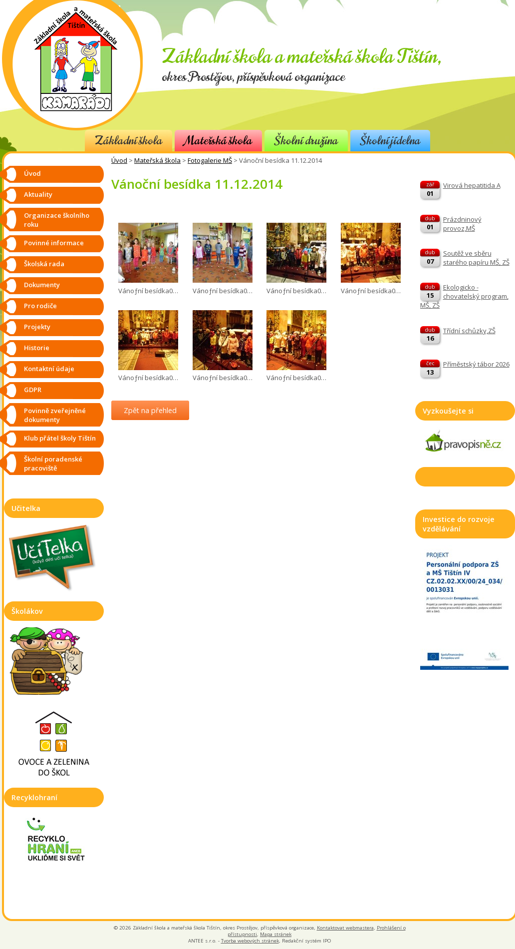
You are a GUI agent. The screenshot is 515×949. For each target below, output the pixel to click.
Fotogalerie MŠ (210, 160)
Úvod (119, 160)
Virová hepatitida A (472, 185)
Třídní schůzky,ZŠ (469, 330)
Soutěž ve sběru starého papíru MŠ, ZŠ (476, 258)
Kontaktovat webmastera (345, 928)
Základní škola (128, 140)
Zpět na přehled (150, 410)
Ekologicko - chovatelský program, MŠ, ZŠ (464, 296)
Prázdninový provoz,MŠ (462, 224)
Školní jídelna (390, 140)
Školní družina (306, 140)
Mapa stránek (275, 934)
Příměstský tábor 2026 (476, 364)
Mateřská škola (218, 140)
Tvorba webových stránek (250, 941)
